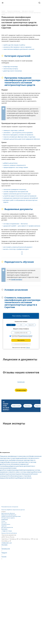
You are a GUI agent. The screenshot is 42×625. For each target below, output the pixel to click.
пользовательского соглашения (26, 335)
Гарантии (4, 526)
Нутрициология (27, 474)
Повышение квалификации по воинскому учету (14, 456)
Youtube (3, 557)
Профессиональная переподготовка (11, 516)
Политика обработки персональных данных (13, 509)
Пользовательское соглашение (9, 506)
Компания (4, 519)
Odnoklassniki (5, 549)
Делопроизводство (15, 470)
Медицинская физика (25, 478)
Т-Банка (28, 347)
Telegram (4, 553)
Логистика (6, 470)
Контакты (4, 529)
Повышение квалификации (8, 515)
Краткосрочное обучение (8, 513)
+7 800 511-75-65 (6, 531)
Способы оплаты (5, 524)
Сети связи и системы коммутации (23, 472)
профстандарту (16, 279)
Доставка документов (7, 527)
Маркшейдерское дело (12, 466)
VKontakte (4, 545)
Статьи (3, 521)
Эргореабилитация (12, 478)
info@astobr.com (6, 543)
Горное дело (23, 466)
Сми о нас (4, 523)
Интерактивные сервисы (8, 518)
